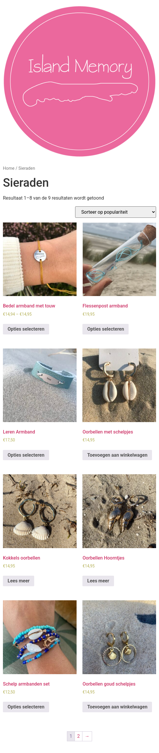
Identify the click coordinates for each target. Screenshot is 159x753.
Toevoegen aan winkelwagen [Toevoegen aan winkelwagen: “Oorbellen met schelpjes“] (117, 455)
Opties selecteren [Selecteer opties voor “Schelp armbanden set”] (26, 707)
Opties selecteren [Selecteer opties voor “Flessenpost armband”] (105, 329)
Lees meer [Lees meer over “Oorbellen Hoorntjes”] (98, 581)
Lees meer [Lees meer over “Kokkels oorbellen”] (19, 581)
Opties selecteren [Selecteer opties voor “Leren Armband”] (26, 455)
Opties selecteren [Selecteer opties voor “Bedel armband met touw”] (26, 329)
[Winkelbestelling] (115, 212)
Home (9, 168)
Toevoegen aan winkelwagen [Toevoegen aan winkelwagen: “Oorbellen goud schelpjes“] (117, 707)
